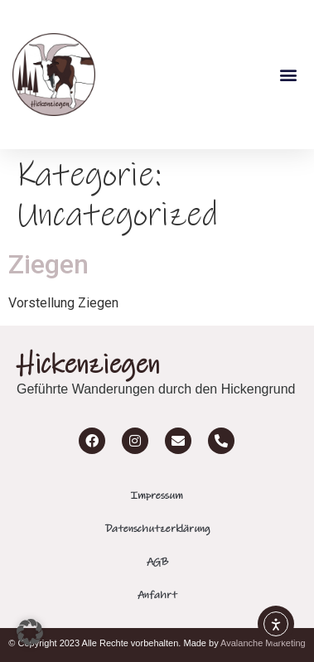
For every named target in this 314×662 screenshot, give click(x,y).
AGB (157, 561)
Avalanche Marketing (263, 643)
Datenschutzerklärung (157, 528)
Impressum (157, 495)
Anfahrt (157, 595)
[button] (288, 75)
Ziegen (48, 264)
